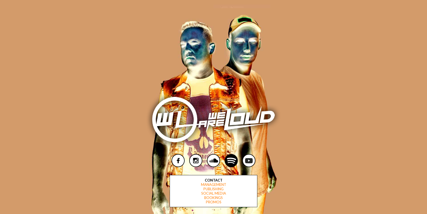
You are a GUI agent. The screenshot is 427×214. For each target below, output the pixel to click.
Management (213, 184)
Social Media (213, 193)
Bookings (213, 197)
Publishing (213, 189)
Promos (213, 202)
